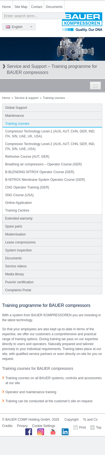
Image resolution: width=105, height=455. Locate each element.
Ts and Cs (90, 419)
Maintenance (14, 116)
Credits (7, 426)
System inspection (18, 250)
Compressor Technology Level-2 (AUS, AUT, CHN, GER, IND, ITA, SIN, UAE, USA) (50, 146)
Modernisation (15, 234)
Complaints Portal (18, 290)
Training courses (17, 124)
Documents (54, 7)
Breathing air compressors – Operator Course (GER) (43, 164)
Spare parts (13, 226)
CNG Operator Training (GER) (27, 187)
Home (6, 7)
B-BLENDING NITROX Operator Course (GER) (39, 172)
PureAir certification (19, 282)
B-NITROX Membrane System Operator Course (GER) (45, 180)
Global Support (16, 108)
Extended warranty (19, 218)
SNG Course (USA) (19, 195)
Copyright (71, 419)
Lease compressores (20, 242)
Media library (14, 274)
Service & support (26, 97)
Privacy (22, 426)
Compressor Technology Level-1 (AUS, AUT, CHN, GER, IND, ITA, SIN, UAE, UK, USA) (50, 133)
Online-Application (18, 203)
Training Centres (17, 210)
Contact (36, 7)
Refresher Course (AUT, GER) (27, 157)
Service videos (16, 266)
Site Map (21, 7)
